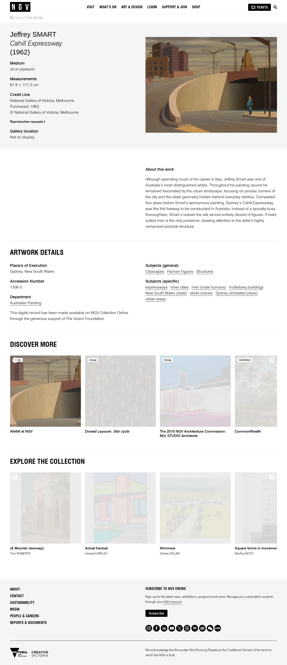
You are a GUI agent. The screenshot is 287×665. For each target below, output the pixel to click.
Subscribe (156, 613)
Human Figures (180, 272)
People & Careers (24, 616)
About (15, 589)
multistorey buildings (246, 287)
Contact (17, 596)
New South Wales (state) (166, 293)
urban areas (155, 299)
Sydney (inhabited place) (237, 293)
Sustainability (22, 603)
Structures (205, 272)
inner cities (180, 287)
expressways (156, 287)
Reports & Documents (28, 623)
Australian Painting (25, 303)
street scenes (201, 293)
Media (15, 609)
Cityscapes (154, 272)
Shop (196, 7)
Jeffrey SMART (33, 34)
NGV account (173, 602)
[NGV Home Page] (20, 7)
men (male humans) (209, 287)
